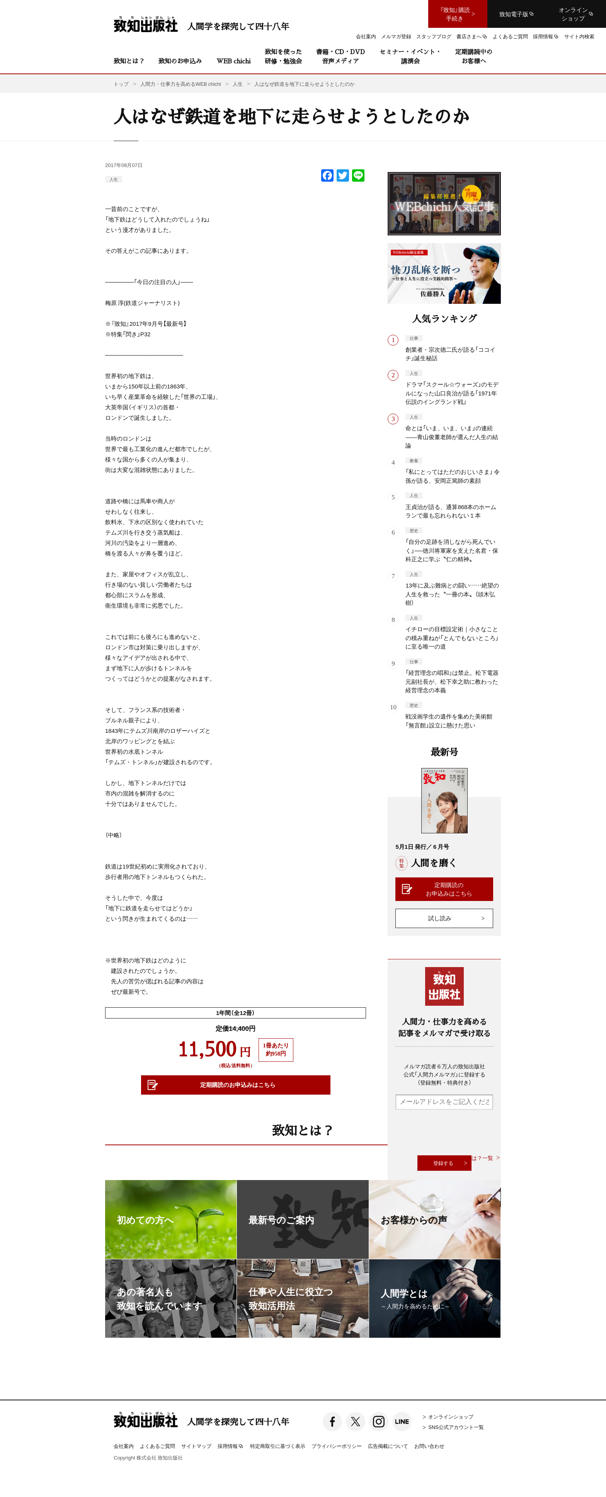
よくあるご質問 (157, 1445)
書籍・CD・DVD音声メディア (340, 56)
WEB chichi (233, 60)
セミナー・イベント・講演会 (410, 56)
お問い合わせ (429, 1445)
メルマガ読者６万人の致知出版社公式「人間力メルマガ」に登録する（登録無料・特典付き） (444, 1074)
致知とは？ (129, 60)
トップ (121, 83)
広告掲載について (388, 1445)
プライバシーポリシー (337, 1445)
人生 (113, 179)
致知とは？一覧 (474, 1158)
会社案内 (124, 1445)
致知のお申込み (180, 60)
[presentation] (454, 1132)
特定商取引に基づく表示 (277, 1445)
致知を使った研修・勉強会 (283, 56)
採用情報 (231, 1446)
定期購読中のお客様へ (473, 56)
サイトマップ (196, 1445)
